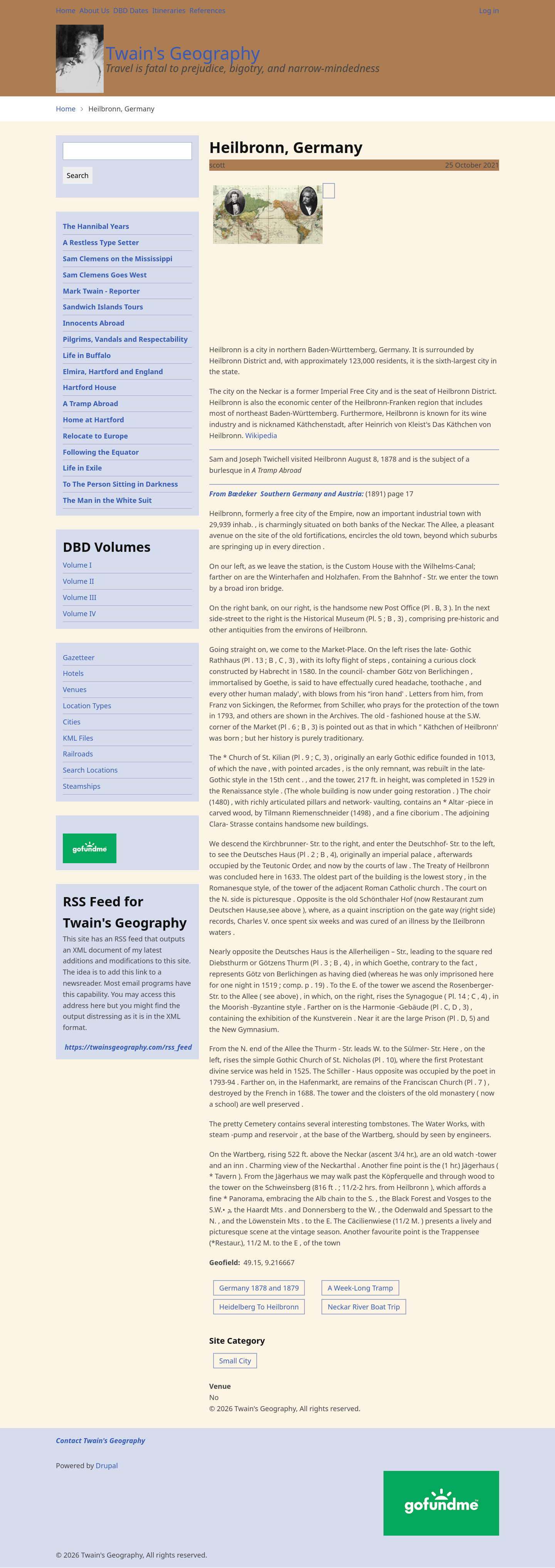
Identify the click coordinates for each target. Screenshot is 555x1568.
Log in (489, 10)
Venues (75, 689)
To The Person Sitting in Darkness (120, 484)
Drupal (107, 1465)
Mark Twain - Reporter (101, 291)
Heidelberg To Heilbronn (259, 1306)
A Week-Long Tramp (360, 1287)
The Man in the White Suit (107, 500)
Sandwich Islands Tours (103, 306)
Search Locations (90, 770)
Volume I (77, 565)
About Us (94, 10)
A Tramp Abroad (90, 403)
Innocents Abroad (93, 323)
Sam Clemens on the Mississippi (117, 258)
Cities (72, 721)
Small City (235, 1360)
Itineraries (169, 10)
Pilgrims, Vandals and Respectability (125, 339)
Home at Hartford (93, 419)
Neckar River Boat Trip (364, 1306)
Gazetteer (79, 657)
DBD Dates (130, 10)
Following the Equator (101, 452)
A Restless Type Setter (101, 242)
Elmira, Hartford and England (113, 371)
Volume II (78, 581)
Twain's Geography (183, 53)
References (207, 10)
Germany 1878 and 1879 (259, 1287)
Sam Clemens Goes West (105, 274)
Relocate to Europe (95, 435)
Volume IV (79, 613)
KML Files (78, 738)
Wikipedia (261, 435)
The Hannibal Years (96, 226)
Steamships (82, 786)
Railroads (78, 753)
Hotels (73, 673)
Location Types (87, 705)
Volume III (79, 597)
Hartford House (89, 387)
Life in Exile (82, 467)
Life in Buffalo (87, 355)
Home (66, 10)
